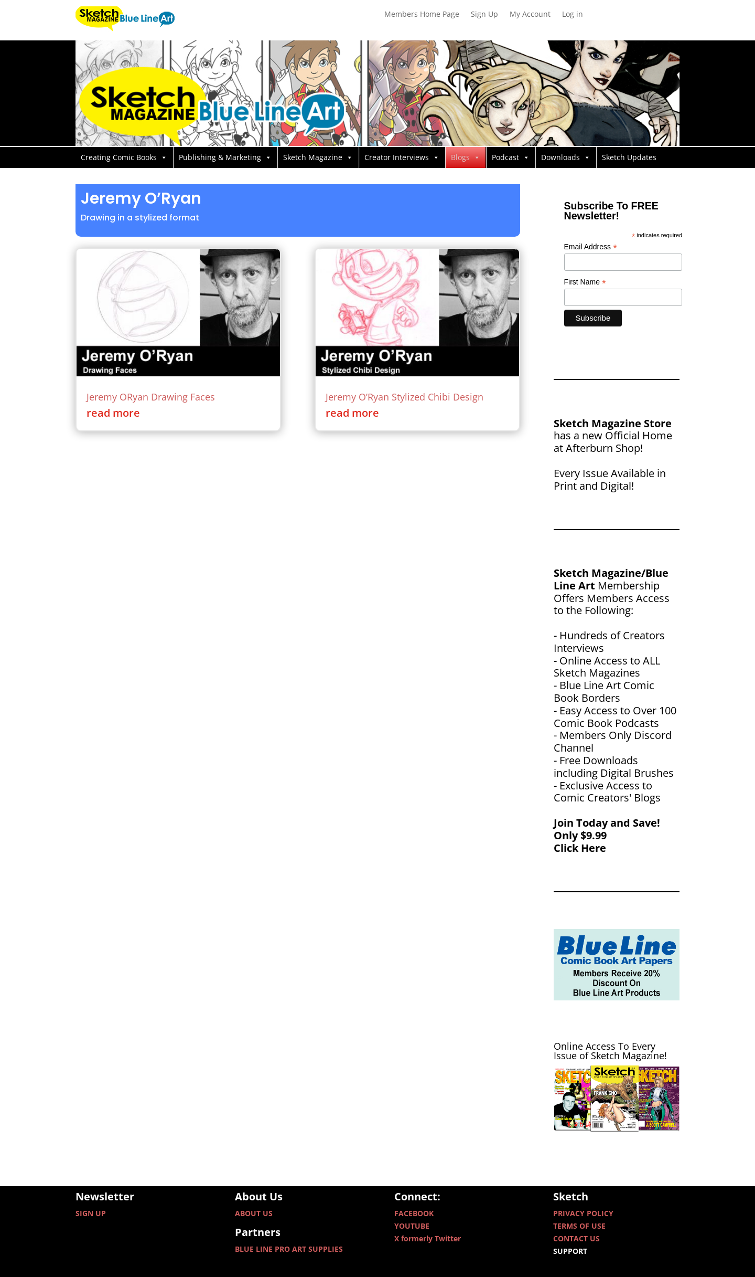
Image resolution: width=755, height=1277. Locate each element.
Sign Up (484, 14)
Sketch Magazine (318, 157)
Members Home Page (421, 14)
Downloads (565, 157)
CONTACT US (576, 1238)
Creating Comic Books (124, 157)
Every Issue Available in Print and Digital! (610, 479)
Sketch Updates (629, 157)
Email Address (591, 247)
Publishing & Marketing (225, 157)
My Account (530, 14)
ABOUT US (254, 1213)
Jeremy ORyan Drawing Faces (151, 397)
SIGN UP (91, 1213)
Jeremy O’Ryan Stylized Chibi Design (404, 397)
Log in (572, 14)
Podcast (511, 157)
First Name (585, 282)
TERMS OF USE (579, 1226)
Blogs (465, 157)
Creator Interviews (401, 157)
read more (113, 413)
